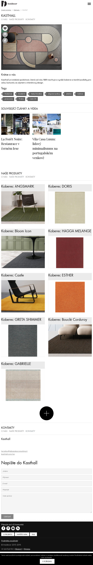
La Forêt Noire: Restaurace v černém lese (12, 143)
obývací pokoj (55, 94)
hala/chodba (37, 94)
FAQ (33, 548)
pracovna (9, 99)
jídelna (71, 94)
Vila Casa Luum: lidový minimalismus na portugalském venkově (45, 148)
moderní (21, 94)
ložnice (83, 94)
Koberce (8, 94)
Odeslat (7, 530)
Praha (22, 99)
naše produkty (16, 19)
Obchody (16, 10)
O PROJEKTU (7, 548)
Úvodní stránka (6, 10)
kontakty (30, 19)
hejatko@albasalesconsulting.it (15, 465)
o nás (4, 19)
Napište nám (22, 548)
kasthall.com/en (8, 467)
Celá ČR (34, 99)
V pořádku (47, 561)
